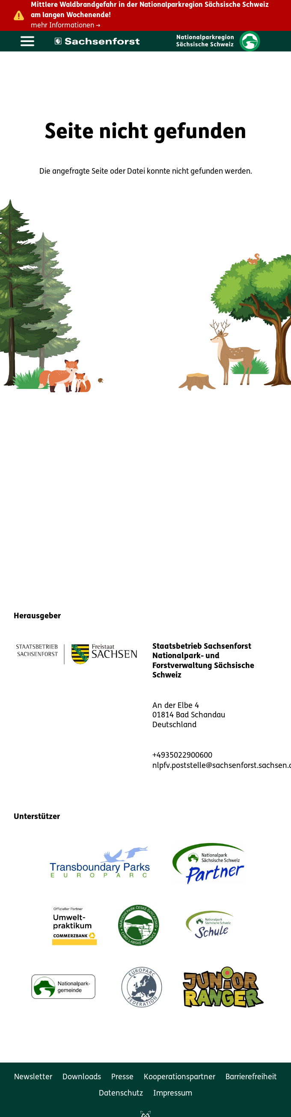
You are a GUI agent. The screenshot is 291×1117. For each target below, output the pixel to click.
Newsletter (33, 1077)
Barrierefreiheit (251, 1077)
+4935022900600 (182, 756)
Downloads (81, 1077)
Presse (122, 1077)
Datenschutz (121, 1094)
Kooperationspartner (179, 1077)
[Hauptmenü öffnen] (27, 41)
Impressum (172, 1094)
